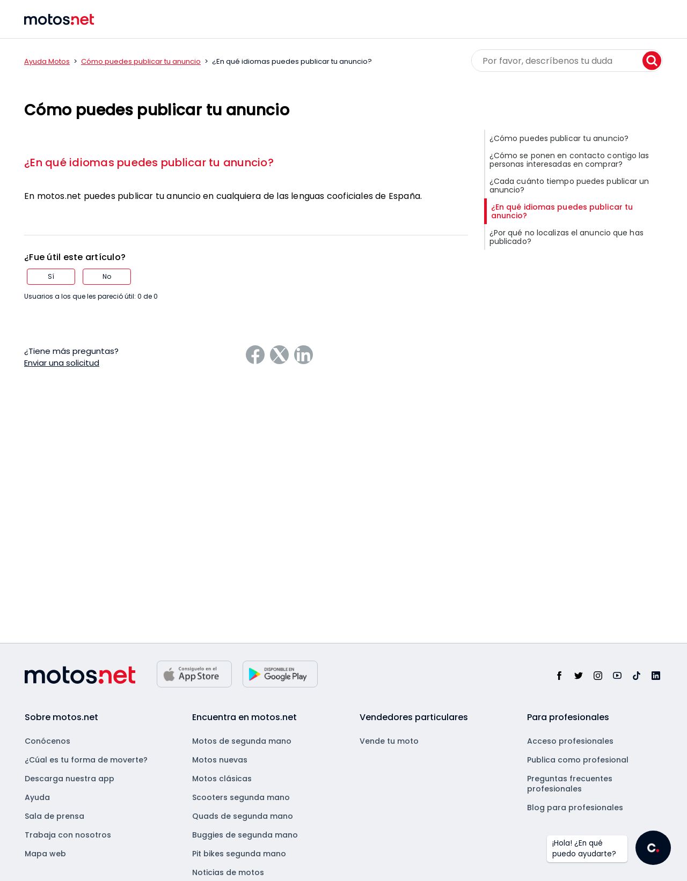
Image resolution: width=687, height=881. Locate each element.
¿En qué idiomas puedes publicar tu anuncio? (149, 162)
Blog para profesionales (575, 807)
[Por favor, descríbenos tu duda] (567, 60)
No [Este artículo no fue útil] (107, 276)
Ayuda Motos (47, 61)
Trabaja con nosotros (68, 835)
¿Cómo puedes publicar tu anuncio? (558, 138)
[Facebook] (255, 354)
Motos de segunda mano (241, 741)
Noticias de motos (228, 872)
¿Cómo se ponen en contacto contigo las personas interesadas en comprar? (569, 159)
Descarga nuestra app (69, 778)
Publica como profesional (577, 759)
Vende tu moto (389, 741)
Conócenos (47, 741)
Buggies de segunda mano (245, 835)
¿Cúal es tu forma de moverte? (86, 759)
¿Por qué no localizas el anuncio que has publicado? (566, 237)
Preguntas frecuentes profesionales (569, 783)
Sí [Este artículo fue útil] (51, 276)
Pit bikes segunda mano (239, 853)
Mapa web (45, 853)
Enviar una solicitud (61, 362)
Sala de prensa (54, 816)
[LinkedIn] (303, 354)
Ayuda (37, 797)
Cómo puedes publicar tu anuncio (141, 61)
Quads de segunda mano (242, 816)
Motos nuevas (219, 759)
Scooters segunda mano (241, 797)
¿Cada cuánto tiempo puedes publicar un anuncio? (569, 185)
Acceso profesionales (570, 741)
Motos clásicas (222, 778)
